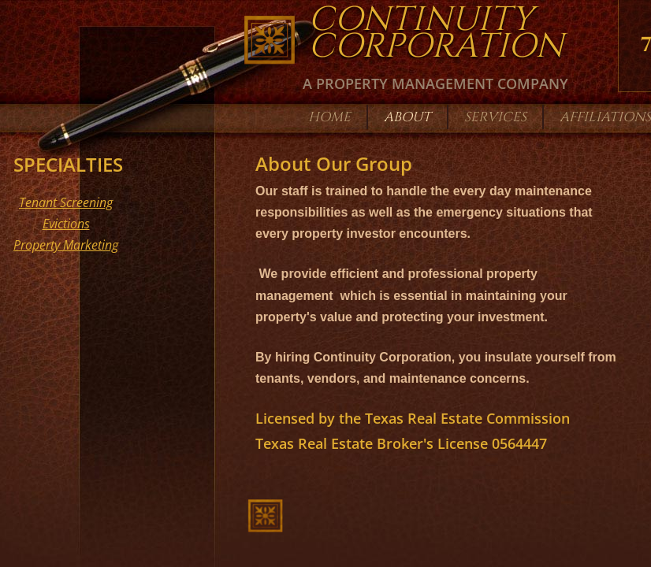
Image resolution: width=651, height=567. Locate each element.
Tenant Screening (66, 202)
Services (495, 117)
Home (329, 117)
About (407, 117)
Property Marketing (65, 245)
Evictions (66, 223)
